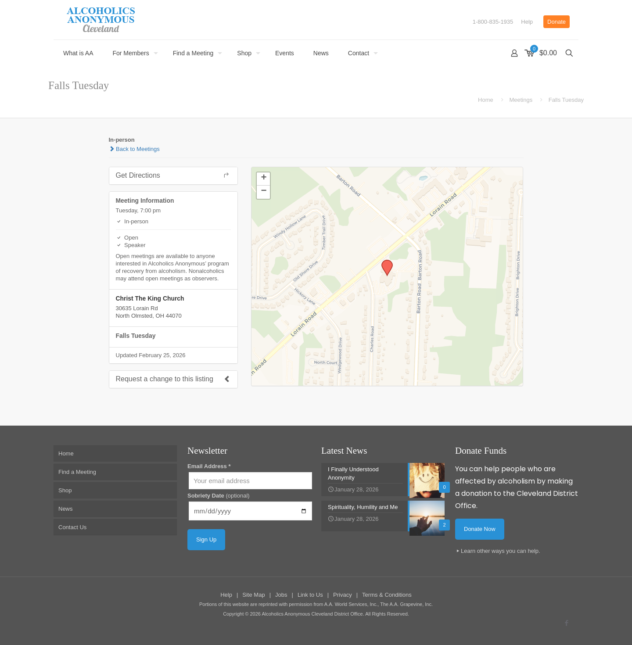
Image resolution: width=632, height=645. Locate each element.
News (65, 508)
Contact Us (72, 527)
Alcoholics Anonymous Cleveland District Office (312, 613)
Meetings (520, 100)
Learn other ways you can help (500, 551)
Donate (556, 22)
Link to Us (310, 594)
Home (485, 100)
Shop (65, 490)
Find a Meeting (77, 472)
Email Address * (209, 466)
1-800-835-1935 (493, 22)
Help (527, 22)
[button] (384, 262)
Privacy (342, 594)
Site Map (253, 594)
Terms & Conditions (387, 594)
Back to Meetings (134, 149)
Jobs (281, 594)
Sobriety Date (218, 495)
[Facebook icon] (566, 623)
